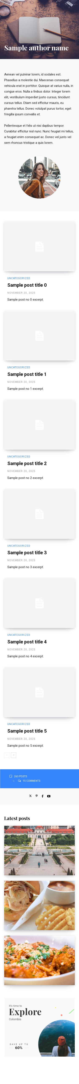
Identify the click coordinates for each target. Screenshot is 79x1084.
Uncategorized (18, 278)
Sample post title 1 (27, 374)
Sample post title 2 (27, 463)
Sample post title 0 (27, 285)
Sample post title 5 (27, 731)
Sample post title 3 (27, 552)
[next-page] (13, 755)
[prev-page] (6, 755)
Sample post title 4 (27, 641)
